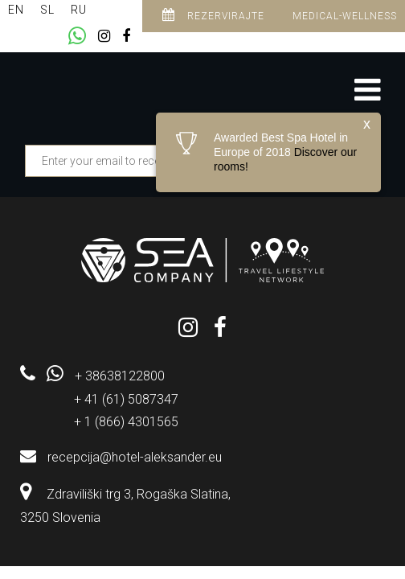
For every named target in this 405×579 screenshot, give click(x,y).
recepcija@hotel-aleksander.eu (134, 457)
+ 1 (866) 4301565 (126, 421)
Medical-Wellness (344, 16)
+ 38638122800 (120, 376)
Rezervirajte (213, 15)
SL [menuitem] (47, 9)
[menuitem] (16, 10)
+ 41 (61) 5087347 (126, 399)
